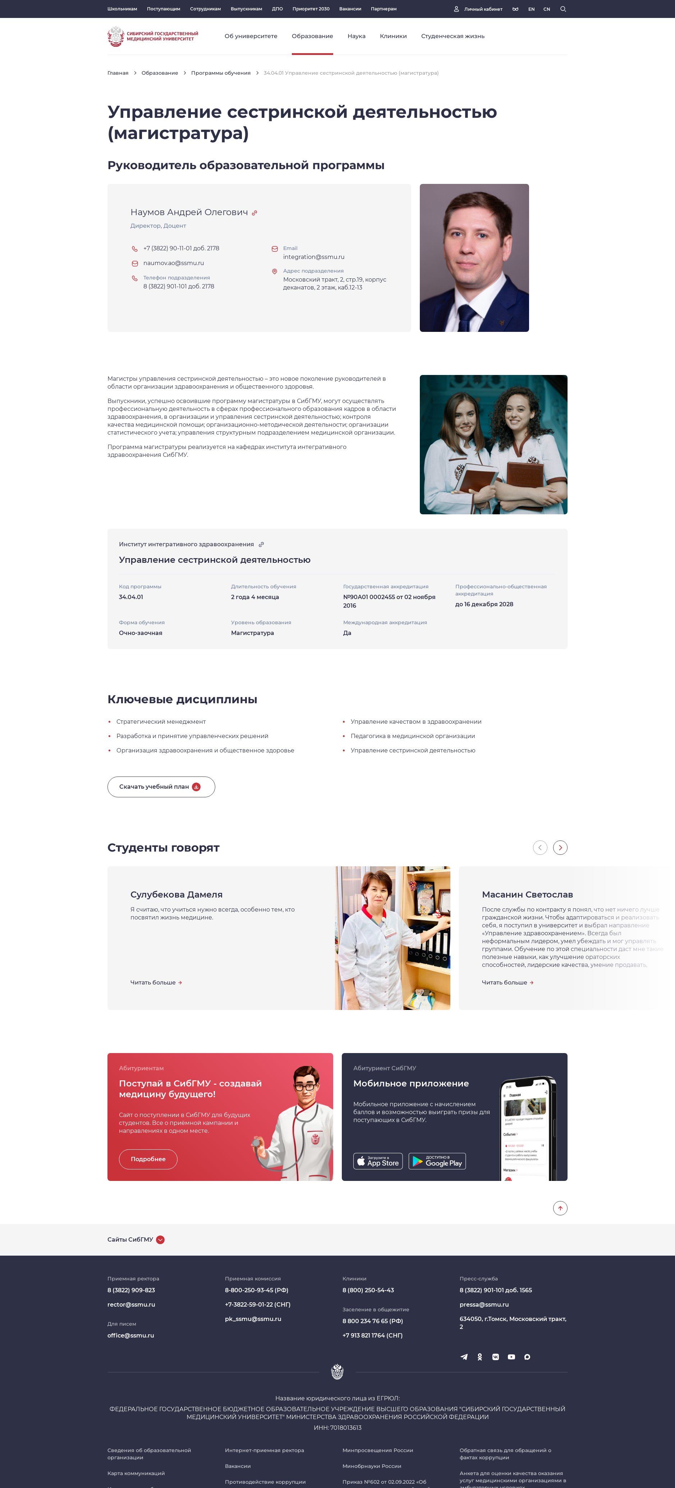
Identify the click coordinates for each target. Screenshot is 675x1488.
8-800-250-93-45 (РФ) (257, 1290)
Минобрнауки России (372, 1466)
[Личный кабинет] (477, 9)
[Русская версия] (531, 9)
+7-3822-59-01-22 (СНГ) (258, 1304)
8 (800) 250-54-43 (368, 1290)
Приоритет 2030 (311, 8)
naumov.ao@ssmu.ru (173, 263)
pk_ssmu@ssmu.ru (253, 1319)
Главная (118, 73)
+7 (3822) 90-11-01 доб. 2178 (181, 248)
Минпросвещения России (378, 1450)
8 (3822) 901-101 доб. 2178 (178, 286)
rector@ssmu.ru (131, 1304)
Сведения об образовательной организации (149, 1454)
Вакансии (350, 8)
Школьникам (122, 8)
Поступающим (163, 8)
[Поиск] (563, 9)
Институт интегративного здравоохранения (192, 544)
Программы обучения (221, 73)
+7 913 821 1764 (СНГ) (373, 1335)
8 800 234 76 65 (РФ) (373, 1321)
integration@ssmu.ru (314, 257)
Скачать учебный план (154, 786)
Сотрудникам (205, 8)
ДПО (277, 8)
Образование (160, 73)
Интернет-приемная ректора (264, 1450)
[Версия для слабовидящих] (515, 9)
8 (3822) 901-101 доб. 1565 (496, 1290)
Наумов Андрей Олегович (189, 212)
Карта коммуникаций (136, 1473)
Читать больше (153, 982)
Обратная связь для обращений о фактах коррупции (505, 1454)
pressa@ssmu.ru (484, 1304)
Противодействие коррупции (265, 1482)
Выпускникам (246, 8)
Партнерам (384, 8)
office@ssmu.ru (130, 1335)
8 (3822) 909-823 (131, 1290)
